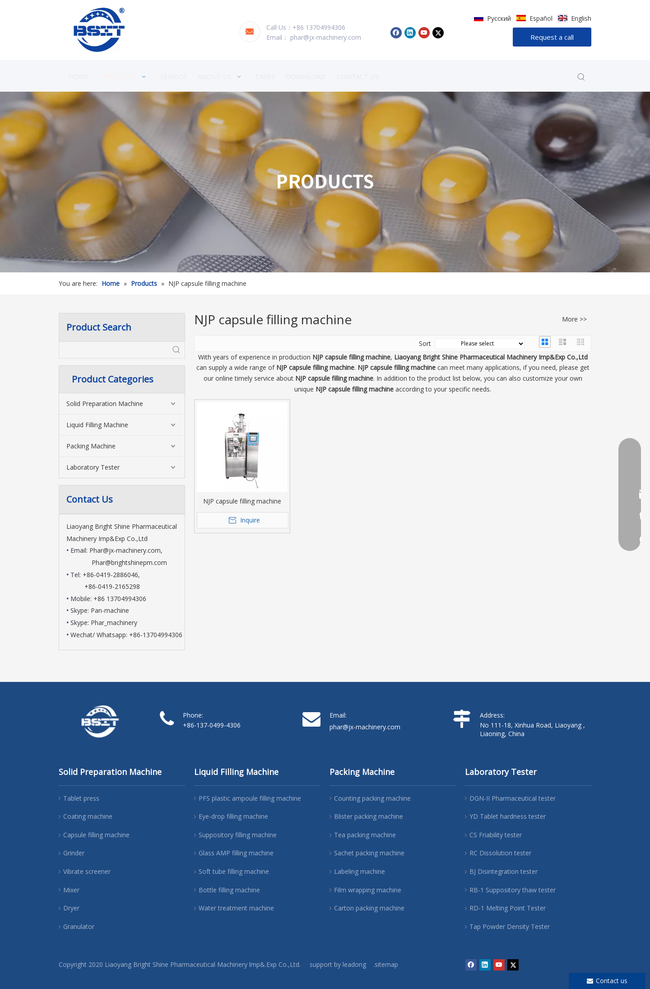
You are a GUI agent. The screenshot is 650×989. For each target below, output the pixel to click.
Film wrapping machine (367, 890)
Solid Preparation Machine (104, 403)
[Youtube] (424, 32)
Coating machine (87, 816)
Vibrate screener (87, 871)
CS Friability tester (495, 834)
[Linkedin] (410, 32)
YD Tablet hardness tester (507, 816)
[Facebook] (396, 32)
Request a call (552, 37)
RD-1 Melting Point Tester (507, 908)
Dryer (71, 908)
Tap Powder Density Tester (509, 926)
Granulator (78, 926)
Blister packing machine (368, 816)
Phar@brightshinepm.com (129, 562)
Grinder (73, 853)
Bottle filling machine (229, 890)
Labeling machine (359, 871)
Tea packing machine (365, 834)
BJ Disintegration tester (503, 871)
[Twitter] (438, 32)
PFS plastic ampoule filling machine (250, 798)
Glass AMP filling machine (236, 853)
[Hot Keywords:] (581, 77)
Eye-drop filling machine (233, 816)
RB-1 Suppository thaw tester (512, 890)
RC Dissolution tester (500, 853)
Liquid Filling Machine (97, 424)
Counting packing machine (372, 798)
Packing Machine (91, 446)
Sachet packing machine (369, 853)
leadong (354, 964)
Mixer (71, 890)
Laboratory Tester (93, 467)
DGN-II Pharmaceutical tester (512, 798)
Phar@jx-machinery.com (125, 550)
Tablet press (81, 798)
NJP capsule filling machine (242, 501)
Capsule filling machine (96, 834)
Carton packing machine (369, 908)
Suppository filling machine (238, 834)
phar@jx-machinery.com (325, 37)
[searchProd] (113, 350)
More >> (574, 319)
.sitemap (385, 964)
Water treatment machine (236, 908)
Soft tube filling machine (234, 871)
